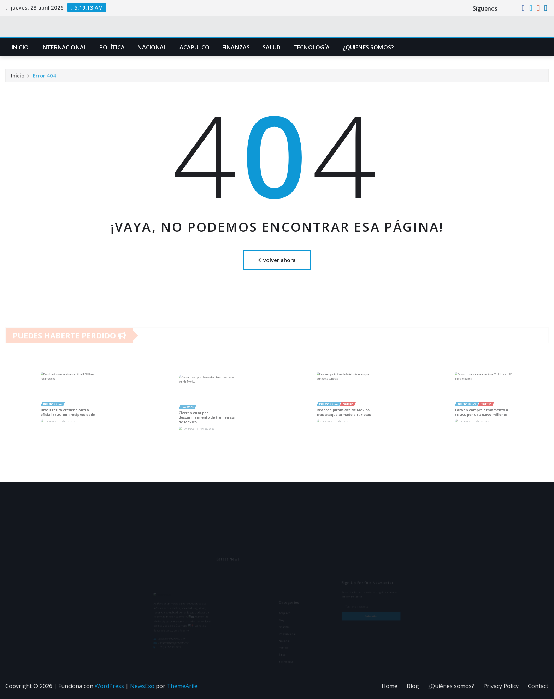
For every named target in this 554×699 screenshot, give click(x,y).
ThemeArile (182, 686)
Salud (272, 47)
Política (112, 47)
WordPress (109, 686)
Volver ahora (277, 259)
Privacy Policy (501, 686)
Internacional (64, 47)
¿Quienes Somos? (368, 47)
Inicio (20, 47)
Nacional (151, 47)
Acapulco (194, 47)
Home (389, 686)
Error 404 (44, 79)
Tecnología (311, 47)
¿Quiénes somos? (451, 686)
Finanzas (236, 47)
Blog (413, 686)
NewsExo (142, 686)
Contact (538, 686)
